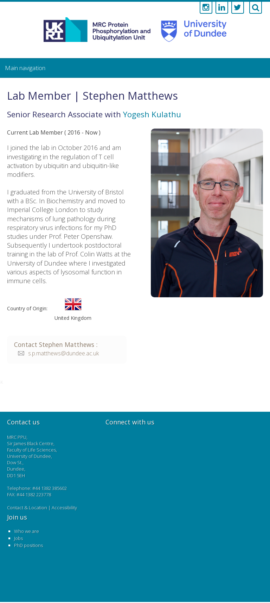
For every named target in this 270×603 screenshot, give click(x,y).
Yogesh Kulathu (152, 114)
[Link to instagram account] (206, 8)
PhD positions (28, 545)
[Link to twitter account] (237, 8)
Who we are (26, 531)
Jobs (18, 538)
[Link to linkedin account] (222, 8)
